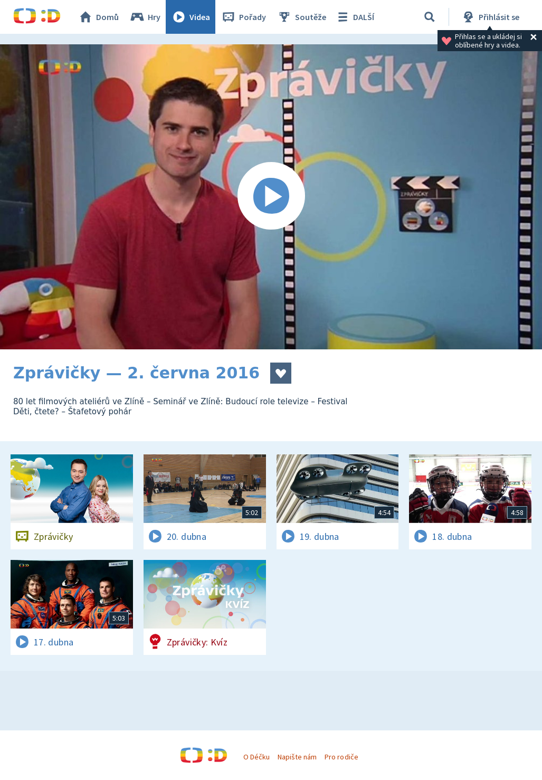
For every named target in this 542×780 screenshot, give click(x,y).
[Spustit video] (271, 196)
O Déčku (256, 757)
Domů (98, 17)
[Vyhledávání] (430, 17)
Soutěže (301, 17)
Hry (144, 17)
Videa (190, 17)
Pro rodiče (341, 757)
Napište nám (297, 757)
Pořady (243, 17)
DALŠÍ (354, 17)
